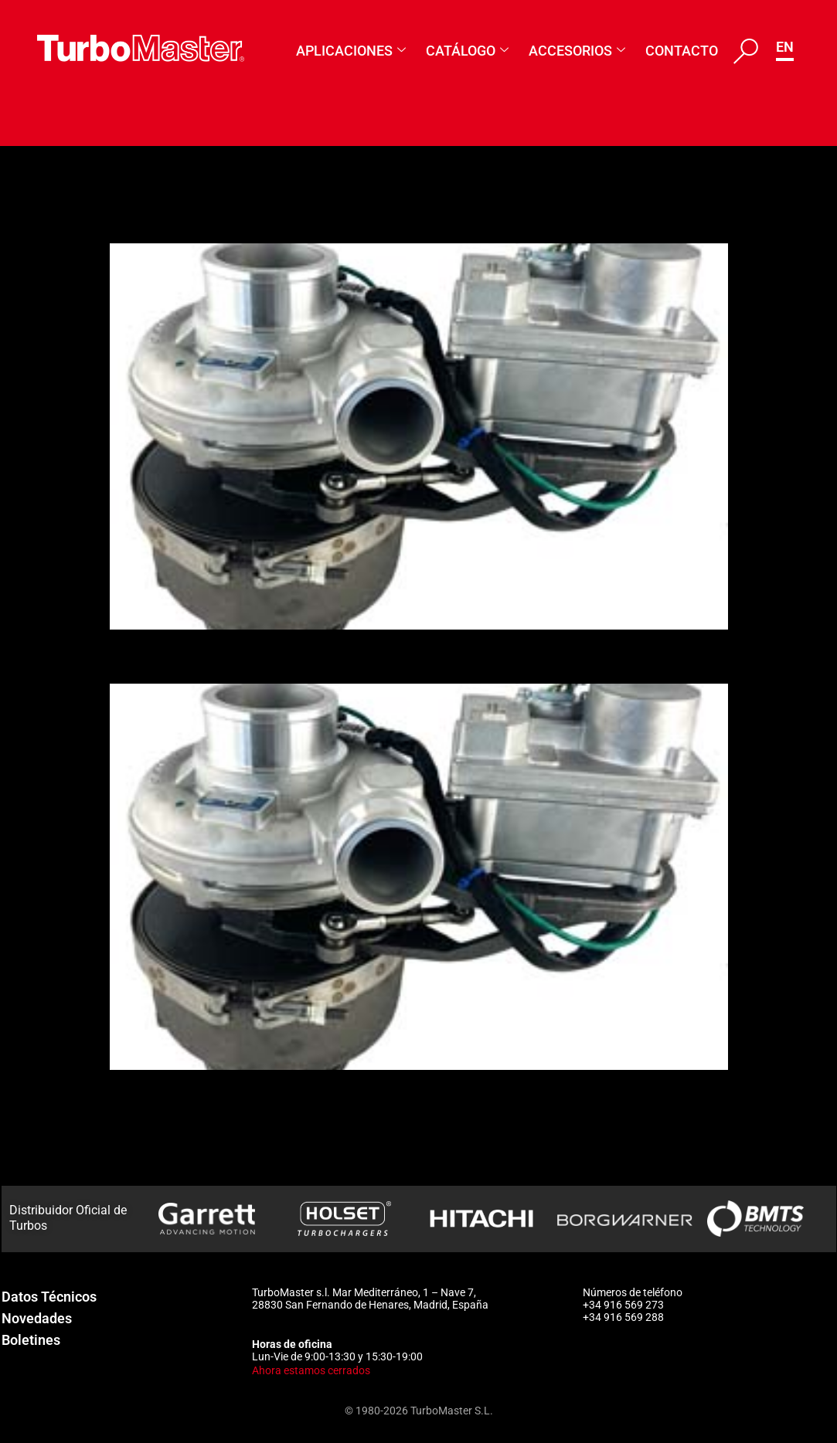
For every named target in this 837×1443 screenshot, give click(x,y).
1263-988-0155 (195, 216)
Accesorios (577, 50)
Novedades (37, 1318)
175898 (151, 1096)
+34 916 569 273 (623, 1305)
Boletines (31, 1340)
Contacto (681, 50)
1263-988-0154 (195, 1138)
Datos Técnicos (49, 1297)
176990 (151, 1179)
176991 (151, 656)
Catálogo (467, 50)
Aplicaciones (351, 50)
